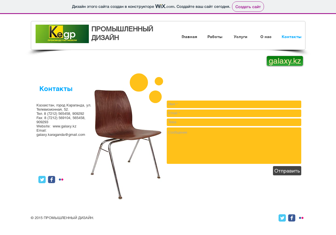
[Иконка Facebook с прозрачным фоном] (51, 179)
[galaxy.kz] (285, 61)
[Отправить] (287, 170)
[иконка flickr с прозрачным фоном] (61, 179)
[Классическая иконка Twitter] (42, 179)
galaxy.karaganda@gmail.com (60, 134)
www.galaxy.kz (65, 126)
